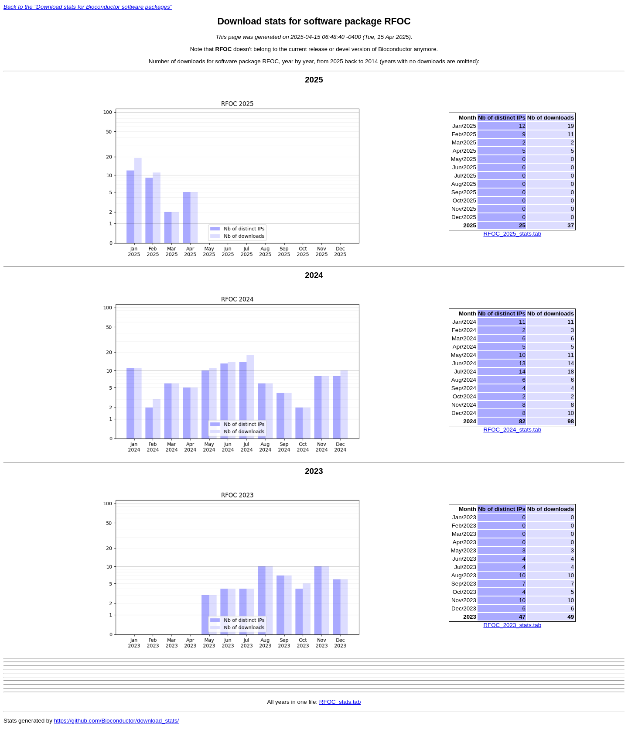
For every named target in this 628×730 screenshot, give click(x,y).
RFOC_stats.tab (340, 702)
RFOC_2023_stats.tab (512, 625)
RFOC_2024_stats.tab (512, 429)
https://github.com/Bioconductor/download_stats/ (116, 720)
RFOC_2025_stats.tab (512, 233)
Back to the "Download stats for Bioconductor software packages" (87, 6)
